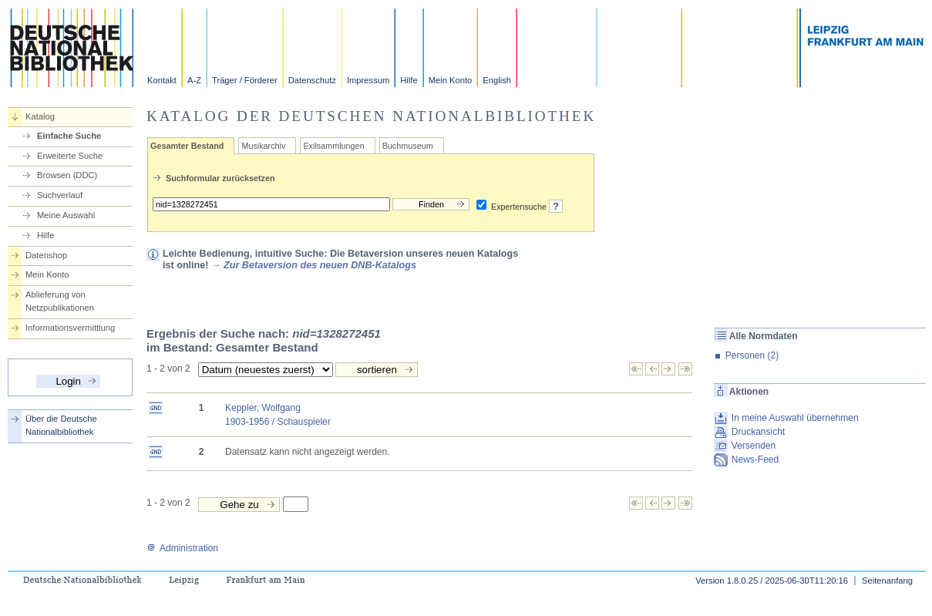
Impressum (368, 80)
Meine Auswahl (66, 215)
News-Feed (755, 459)
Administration (182, 548)
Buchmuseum (407, 145)
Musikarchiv (263, 145)
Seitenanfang (887, 580)
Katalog (40, 116)
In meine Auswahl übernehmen (795, 417)
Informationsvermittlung (70, 327)
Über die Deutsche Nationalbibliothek (61, 425)
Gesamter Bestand (187, 145)
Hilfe (408, 80)
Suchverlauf (59, 195)
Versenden (754, 445)
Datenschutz (312, 80)
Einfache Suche (69, 135)
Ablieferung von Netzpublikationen (59, 301)
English (497, 80)
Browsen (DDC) (67, 175)
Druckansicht (758, 431)
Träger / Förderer (245, 80)
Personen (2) (752, 355)
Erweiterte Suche (70, 155)
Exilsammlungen (333, 145)
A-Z (194, 80)
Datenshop (46, 255)
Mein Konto (451, 80)
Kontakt (162, 80)
